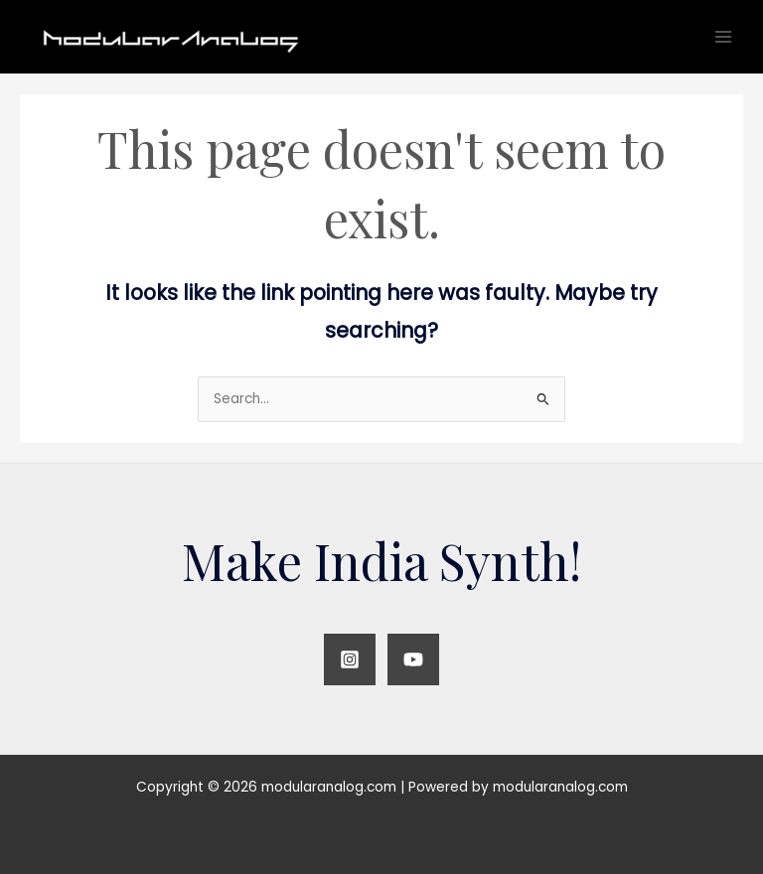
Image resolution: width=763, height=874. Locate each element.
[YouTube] (413, 659)
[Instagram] (350, 659)
